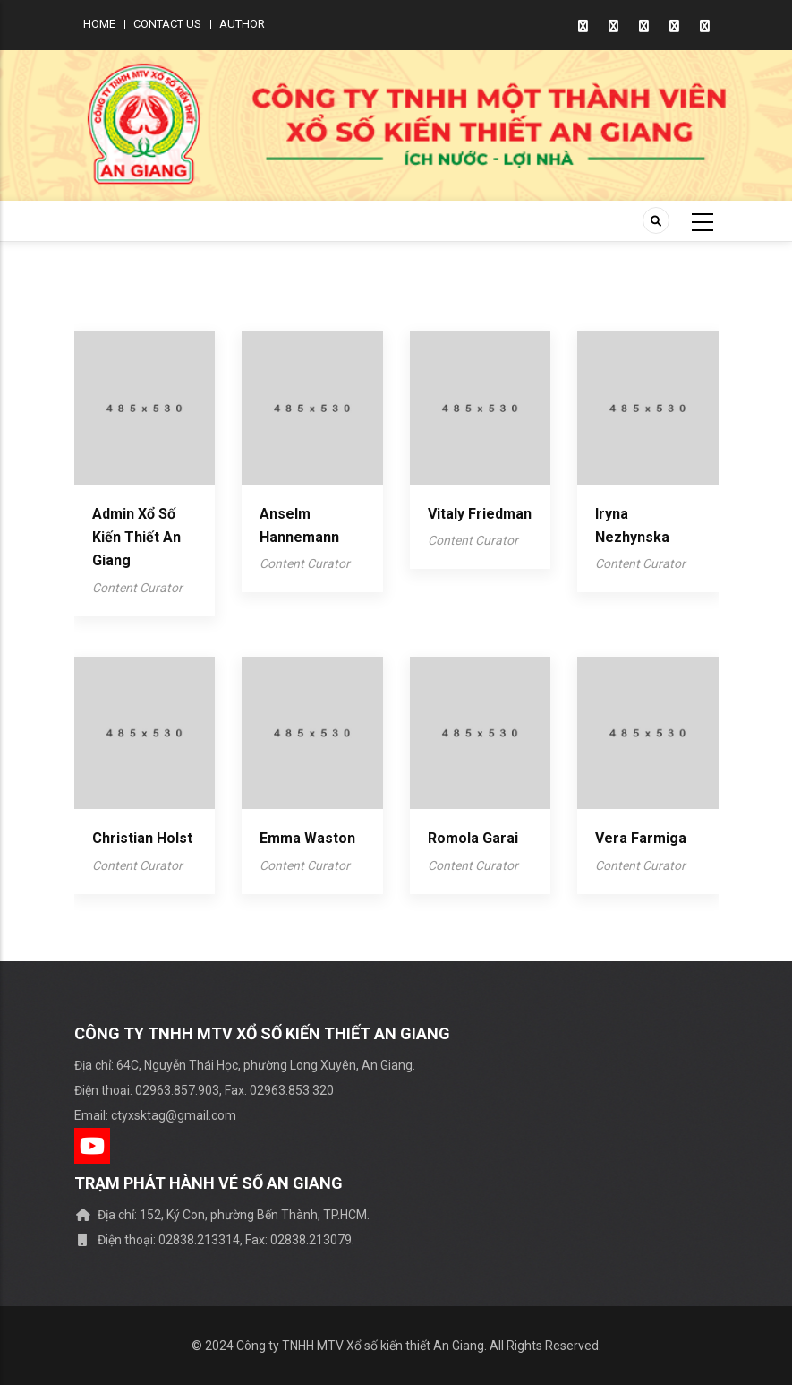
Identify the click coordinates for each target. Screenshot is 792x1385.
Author (242, 23)
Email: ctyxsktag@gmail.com (155, 1115)
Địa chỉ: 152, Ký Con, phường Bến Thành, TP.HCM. (222, 1215)
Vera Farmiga (640, 838)
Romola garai (473, 838)
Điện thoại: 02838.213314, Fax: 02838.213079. (214, 1240)
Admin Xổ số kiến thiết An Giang (136, 537)
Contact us (167, 23)
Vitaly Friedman (480, 513)
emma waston (307, 838)
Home (99, 23)
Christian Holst (142, 838)
